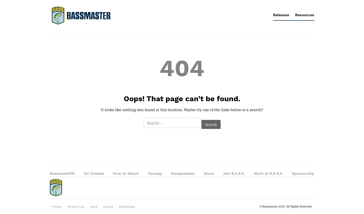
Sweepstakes (183, 173)
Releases (281, 15)
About (94, 206)
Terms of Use (75, 206)
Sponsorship (303, 173)
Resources (304, 15)
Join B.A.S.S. (234, 173)
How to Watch (126, 173)
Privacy (57, 206)
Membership (127, 206)
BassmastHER (62, 173)
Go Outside (94, 173)
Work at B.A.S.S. (268, 173)
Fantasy (155, 173)
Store (209, 173)
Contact (108, 206)
